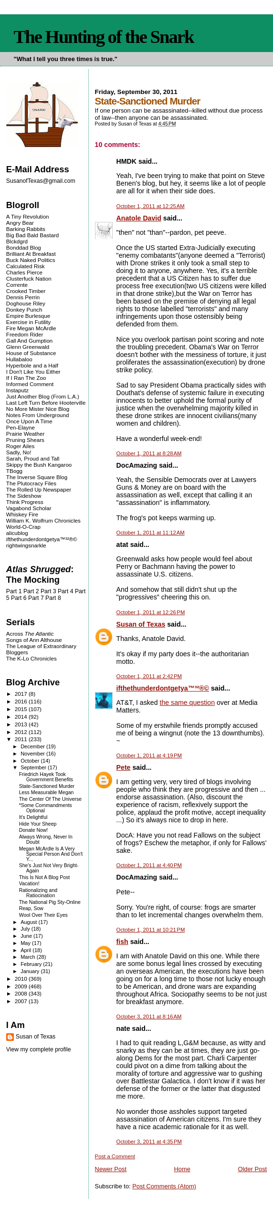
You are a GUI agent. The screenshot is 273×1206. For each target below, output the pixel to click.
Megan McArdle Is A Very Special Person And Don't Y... (51, 854)
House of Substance (31, 353)
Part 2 (31, 591)
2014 (22, 716)
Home (182, 1169)
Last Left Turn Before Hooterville (46, 402)
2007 (22, 1001)
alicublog (17, 533)
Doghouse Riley (25, 303)
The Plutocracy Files (31, 483)
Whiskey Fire (22, 514)
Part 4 (66, 591)
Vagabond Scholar (29, 508)
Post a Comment (115, 1156)
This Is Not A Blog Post (44, 877)
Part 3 (48, 591)
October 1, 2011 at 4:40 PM (149, 865)
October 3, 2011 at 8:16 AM (149, 1016)
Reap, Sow (31, 908)
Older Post (252, 1169)
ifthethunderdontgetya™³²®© (162, 688)
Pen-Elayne (20, 427)
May (26, 943)
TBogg (14, 471)
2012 (22, 732)
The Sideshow (24, 496)
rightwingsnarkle (26, 545)
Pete (123, 767)
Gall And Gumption (29, 340)
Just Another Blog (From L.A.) (42, 396)
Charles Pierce (24, 272)
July (26, 929)
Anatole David (138, 218)
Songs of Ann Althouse (34, 640)
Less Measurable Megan (46, 792)
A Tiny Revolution (27, 216)
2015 (22, 709)
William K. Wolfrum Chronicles (43, 520)
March (29, 957)
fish (122, 941)
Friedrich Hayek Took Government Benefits (46, 777)
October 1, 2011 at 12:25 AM (150, 206)
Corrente (17, 285)
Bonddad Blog (23, 247)
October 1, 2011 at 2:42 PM (149, 676)
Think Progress (24, 502)
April (26, 950)
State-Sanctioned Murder (46, 786)
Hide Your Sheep (38, 824)
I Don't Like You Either (33, 371)
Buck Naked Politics (30, 260)
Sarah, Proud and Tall (32, 458)
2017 (22, 694)
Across (30, 633)
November (33, 753)
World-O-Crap (23, 527)
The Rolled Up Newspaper (38, 489)
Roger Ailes (20, 446)
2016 (22, 701)
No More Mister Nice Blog (37, 409)
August (29, 922)
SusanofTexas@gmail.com (40, 181)
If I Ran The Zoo (26, 378)
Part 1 (14, 591)
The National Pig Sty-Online (50, 902)
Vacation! (29, 883)
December (33, 746)
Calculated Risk (25, 266)
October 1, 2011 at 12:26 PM (150, 612)
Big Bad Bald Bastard (32, 235)
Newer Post (110, 1169)
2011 (22, 739)
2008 (22, 993)
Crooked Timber (26, 291)
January (31, 971)
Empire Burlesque (28, 316)
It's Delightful (33, 817)
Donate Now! (33, 830)
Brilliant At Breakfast (31, 254)
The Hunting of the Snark (104, 37)
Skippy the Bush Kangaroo (39, 464)
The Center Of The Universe (50, 799)
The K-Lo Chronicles (31, 658)
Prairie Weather (25, 433)
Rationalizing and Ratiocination (38, 893)
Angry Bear (20, 223)
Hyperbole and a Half (32, 365)
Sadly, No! (19, 452)
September (34, 767)
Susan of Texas (141, 624)
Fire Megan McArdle (31, 328)
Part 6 (19, 598)
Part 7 (36, 598)
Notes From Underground (37, 415)
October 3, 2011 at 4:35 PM (149, 1141)
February (32, 964)
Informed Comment (29, 384)
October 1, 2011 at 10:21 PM (150, 930)
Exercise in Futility (28, 322)
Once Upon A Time (29, 421)
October (31, 761)
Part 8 (53, 598)
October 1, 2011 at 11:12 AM (150, 532)
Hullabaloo (19, 359)
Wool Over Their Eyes (43, 915)
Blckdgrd (17, 241)
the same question (187, 702)
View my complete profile (38, 1049)
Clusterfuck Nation (29, 278)
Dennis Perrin (23, 297)
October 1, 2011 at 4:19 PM (149, 755)
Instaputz (17, 390)
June (27, 936)
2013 (22, 724)
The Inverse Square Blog (36, 477)
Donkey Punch (24, 309)
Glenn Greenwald (27, 347)
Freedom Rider (24, 334)
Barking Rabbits (25, 229)
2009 (22, 986)
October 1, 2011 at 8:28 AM (149, 453)
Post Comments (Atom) (164, 1186)
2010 (22, 978)
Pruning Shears (25, 440)
